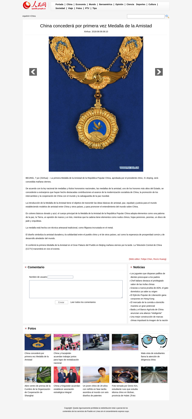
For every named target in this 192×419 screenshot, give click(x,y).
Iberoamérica (105, 4)
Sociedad (60, 8)
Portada (59, 4)
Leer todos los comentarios (83, 302)
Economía (81, 4)
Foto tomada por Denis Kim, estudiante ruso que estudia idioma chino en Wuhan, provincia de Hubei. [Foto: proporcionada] (125, 392)
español (25, 16)
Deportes (140, 4)
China (69, 4)
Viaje (70, 8)
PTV (87, 8)
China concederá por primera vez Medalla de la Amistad (37, 356)
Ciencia (130, 4)
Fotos (79, 8)
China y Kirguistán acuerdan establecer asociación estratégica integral (67, 389)
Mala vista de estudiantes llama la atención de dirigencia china (153, 356)
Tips (95, 8)
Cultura (152, 4)
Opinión (119, 4)
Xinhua (87, 31)
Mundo (92, 4)
